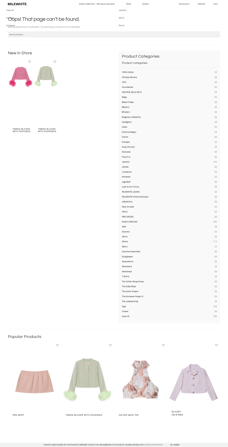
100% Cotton (128, 72)
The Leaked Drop (130, 301)
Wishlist (201, 4)
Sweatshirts (127, 261)
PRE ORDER (127, 217)
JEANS (125, 167)
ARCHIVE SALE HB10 (132, 92)
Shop (128, 4)
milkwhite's (127, 202)
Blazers (125, 107)
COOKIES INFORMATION (153, 445)
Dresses (126, 142)
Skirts (124, 247)
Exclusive (126, 152)
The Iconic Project (130, 291)
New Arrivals (128, 207)
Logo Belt (126, 182)
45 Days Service (129, 77)
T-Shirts (125, 276)
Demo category (129, 132)
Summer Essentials (131, 251)
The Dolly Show (129, 286)
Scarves (126, 232)
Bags (124, 97)
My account (184, 4)
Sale (124, 227)
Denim (125, 137)
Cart (216, 4)
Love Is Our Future (130, 187)
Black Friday (128, 102)
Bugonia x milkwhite (131, 117)
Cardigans (126, 122)
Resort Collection (130, 222)
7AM (124, 82)
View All (125, 316)
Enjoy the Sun (128, 147)
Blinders (126, 112)
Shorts (125, 241)
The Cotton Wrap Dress (133, 281)
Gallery (145, 4)
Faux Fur (126, 157)
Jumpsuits (127, 172)
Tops (124, 306)
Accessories (127, 87)
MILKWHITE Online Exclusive (135, 197)
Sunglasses (127, 257)
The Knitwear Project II (132, 296)
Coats (124, 127)
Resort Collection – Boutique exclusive (97, 4)
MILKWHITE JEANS (130, 192)
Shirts (124, 237)
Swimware (127, 266)
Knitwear (126, 177)
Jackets (126, 162)
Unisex (125, 311)
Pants (124, 212)
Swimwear (127, 271)
